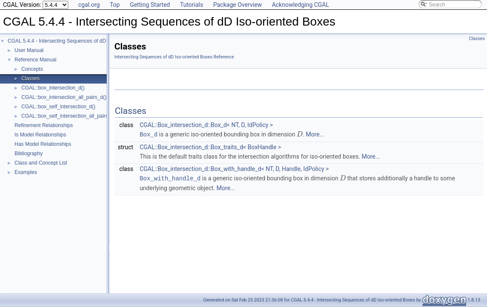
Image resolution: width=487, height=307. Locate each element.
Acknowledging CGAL (300, 4)
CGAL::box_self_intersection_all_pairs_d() (69, 116)
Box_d (148, 134)
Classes (30, 78)
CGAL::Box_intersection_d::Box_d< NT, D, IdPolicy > (206, 125)
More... (315, 134)
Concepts (32, 69)
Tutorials (191, 4)
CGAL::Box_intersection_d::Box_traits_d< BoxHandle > (210, 146)
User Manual (29, 50)
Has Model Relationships (43, 144)
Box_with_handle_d (170, 178)
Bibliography (29, 153)
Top (115, 4)
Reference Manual (35, 60)
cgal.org (88, 4)
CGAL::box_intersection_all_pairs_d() (63, 97)
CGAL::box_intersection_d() (53, 88)
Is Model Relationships (40, 135)
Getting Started (150, 4)
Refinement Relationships (44, 125)
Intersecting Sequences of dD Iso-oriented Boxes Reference (174, 57)
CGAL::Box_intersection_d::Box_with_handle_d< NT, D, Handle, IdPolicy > (234, 168)
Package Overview (237, 4)
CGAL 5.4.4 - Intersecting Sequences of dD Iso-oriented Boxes (79, 41)
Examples (26, 172)
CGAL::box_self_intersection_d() (58, 107)
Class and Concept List (41, 163)
